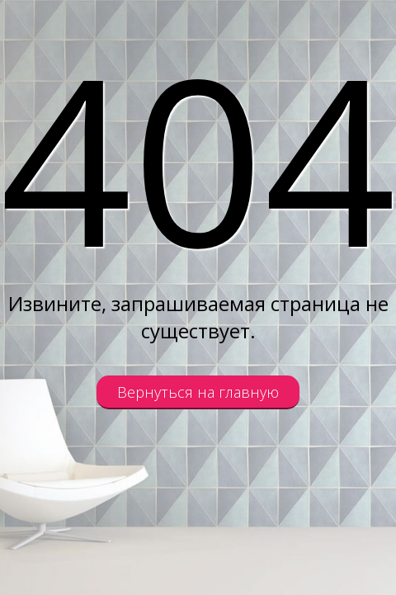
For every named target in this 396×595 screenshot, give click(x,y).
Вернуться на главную (198, 392)
